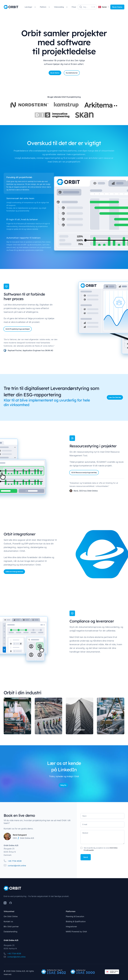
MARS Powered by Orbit (76, 931)
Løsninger (28, 7)
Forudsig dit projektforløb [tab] (19, 177)
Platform (43, 7)
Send (85, 857)
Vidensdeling (59, 7)
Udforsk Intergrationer (14, 572)
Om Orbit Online (11, 916)
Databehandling (10, 931)
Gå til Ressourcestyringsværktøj (84, 472)
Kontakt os (8, 921)
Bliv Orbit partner (11, 926)
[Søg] (87, 7)
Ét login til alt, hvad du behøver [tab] (22, 219)
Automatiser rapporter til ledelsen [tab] (23, 238)
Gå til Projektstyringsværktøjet (18, 329)
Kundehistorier (72, 73)
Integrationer (71, 926)
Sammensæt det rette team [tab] (20, 198)
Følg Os (63, 785)
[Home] (11, 7)
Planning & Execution (75, 916)
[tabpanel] (89, 213)
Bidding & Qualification (76, 921)
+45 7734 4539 (14, 861)
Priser (74, 7)
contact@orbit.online (17, 865)
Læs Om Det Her (115, 397)
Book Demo (117, 7)
